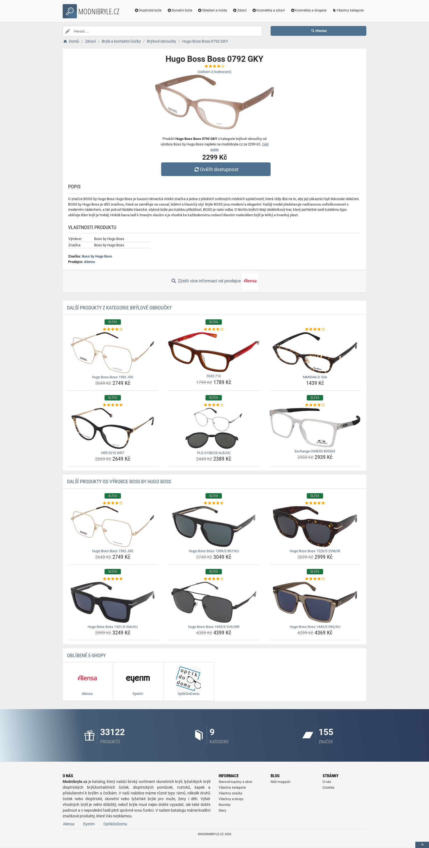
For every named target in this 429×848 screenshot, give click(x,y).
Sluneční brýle (179, 10)
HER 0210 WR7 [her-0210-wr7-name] (112, 453)
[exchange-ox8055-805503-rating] (315, 405)
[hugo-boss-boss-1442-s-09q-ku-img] (315, 602)
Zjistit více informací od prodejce (214, 281)
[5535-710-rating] (213, 329)
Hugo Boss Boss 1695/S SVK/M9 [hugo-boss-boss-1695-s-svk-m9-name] (213, 627)
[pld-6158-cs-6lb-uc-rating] (213, 405)
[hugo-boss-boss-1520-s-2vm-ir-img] (315, 526)
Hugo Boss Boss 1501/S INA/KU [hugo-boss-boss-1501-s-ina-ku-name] (113, 627)
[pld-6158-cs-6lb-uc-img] (213, 428)
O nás (327, 782)
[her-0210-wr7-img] (112, 428)
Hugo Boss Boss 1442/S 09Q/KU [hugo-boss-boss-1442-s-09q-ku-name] (315, 627)
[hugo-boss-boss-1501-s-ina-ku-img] (112, 602)
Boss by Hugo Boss (97, 256)
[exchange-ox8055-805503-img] (315, 427)
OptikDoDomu (115, 824)
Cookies (328, 787)
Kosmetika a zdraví (268, 10)
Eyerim (89, 824)
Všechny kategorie (348, 10)
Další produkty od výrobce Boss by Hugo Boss (119, 481)
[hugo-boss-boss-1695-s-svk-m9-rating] (213, 579)
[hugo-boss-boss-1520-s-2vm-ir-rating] (315, 503)
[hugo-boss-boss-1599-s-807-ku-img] (213, 526)
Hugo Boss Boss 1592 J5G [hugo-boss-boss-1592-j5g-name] (112, 377)
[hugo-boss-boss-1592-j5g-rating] (112, 329)
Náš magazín (281, 782)
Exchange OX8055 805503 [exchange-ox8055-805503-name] (315, 451)
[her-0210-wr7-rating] (112, 405)
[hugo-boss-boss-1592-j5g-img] (112, 352)
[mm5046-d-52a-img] (315, 352)
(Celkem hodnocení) (214, 72)
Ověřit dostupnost (216, 169)
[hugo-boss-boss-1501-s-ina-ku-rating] (112, 579)
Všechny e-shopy (231, 799)
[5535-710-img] (213, 352)
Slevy (222, 810)
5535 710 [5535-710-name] (214, 376)
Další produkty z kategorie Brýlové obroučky (119, 308)
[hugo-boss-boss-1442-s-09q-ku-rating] (315, 579)
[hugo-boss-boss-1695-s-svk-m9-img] (213, 602)
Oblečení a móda (212, 10)
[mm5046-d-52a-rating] (315, 329)
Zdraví (240, 10)
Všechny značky (230, 793)
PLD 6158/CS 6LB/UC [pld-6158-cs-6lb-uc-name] (213, 453)
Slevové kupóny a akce (235, 782)
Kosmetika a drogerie (308, 10)
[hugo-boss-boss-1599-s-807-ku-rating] (213, 503)
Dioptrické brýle (148, 10)
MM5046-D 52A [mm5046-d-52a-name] (315, 377)
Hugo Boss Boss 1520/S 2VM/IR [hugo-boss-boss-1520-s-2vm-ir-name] (315, 551)
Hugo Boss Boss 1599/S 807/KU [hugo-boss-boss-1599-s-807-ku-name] (214, 551)
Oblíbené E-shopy (86, 655)
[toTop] (422, 845)
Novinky (225, 805)
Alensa (89, 262)
